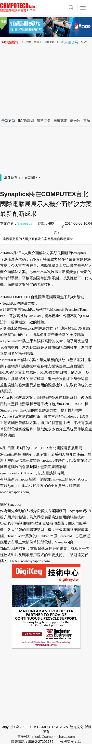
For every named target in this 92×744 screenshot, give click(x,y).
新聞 (31, 178)
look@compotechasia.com (54, 737)
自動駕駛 (49, 42)
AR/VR (85, 42)
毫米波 (75, 121)
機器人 (37, 42)
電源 (86, 121)
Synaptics (24, 223)
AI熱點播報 (10, 42)
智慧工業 (44, 121)
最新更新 (8, 121)
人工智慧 (26, 42)
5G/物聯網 (26, 121)
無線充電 (60, 121)
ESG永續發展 (67, 42)
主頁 (24, 178)
